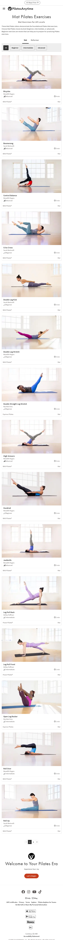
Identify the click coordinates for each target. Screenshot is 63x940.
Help (27, 898)
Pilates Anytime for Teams (47, 902)
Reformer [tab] (35, 40)
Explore (34, 902)
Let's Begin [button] (31, 876)
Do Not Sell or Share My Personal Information (31, 905)
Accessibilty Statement (31, 936)
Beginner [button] (15, 48)
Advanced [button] (41, 48)
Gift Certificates (11, 902)
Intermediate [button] (28, 48)
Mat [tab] (25, 40)
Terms (28, 902)
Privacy (21, 902)
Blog (34, 898)
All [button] (6, 48)
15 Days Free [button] (32, 3)
